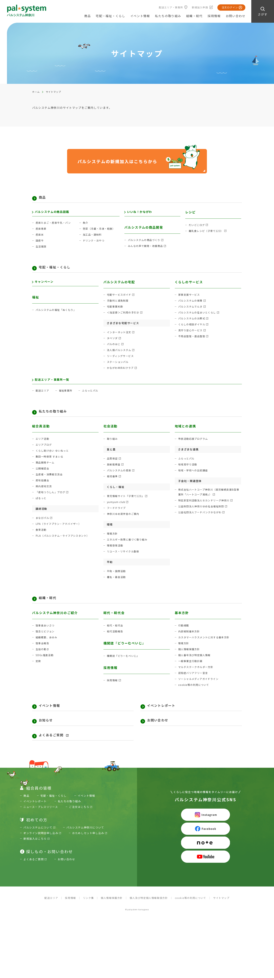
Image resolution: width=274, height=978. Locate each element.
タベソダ (112, 344)
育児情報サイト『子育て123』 (127, 506)
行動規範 (184, 637)
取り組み (112, 449)
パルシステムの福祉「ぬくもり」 (57, 318)
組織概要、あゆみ (47, 649)
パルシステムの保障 (191, 306)
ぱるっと (41, 508)
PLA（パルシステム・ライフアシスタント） (64, 546)
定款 (38, 673)
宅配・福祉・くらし (60, 272)
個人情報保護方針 (189, 661)
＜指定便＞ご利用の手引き (124, 318)
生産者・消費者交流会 (50, 484)
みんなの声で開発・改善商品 (146, 250)
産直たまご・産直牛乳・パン (54, 226)
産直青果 (41, 232)
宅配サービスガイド (120, 300)
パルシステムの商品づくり (145, 244)
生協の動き (43, 661)
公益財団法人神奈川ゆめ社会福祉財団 (202, 517)
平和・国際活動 (117, 581)
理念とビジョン (46, 643)
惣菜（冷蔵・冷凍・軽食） (100, 232)
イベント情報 (140, 16)
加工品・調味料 (93, 238)
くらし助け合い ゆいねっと (53, 460)
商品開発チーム (46, 472)
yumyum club (117, 512)
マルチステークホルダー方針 (197, 679)
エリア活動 (43, 449)
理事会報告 (43, 655)
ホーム (36, 91)
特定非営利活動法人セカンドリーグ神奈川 (205, 511)
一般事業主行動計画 (191, 673)
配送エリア (43, 398)
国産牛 (40, 244)
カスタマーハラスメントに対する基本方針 (205, 649)
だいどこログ (197, 226)
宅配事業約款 (115, 312)
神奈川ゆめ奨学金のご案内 (124, 524)
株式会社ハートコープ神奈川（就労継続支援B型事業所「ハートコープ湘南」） (209, 502)
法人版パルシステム (120, 356)
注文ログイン (230, 7)
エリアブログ (44, 455)
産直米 (40, 238)
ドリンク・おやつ (94, 244)
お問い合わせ (235, 16)
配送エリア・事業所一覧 (54, 386)
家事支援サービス (189, 300)
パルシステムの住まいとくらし (198, 318)
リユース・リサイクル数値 (124, 561)
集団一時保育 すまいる (50, 466)
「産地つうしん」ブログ (51, 502)
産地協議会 (43, 490)
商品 (43, 198)
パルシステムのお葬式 (192, 324)
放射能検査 (114, 474)
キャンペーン (45, 288)
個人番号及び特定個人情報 (195, 667)
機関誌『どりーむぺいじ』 (124, 668)
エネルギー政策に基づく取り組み (128, 549)
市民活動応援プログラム (194, 449)
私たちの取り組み (57, 420)
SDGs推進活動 (45, 667)
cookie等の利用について (194, 697)
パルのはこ (114, 350)
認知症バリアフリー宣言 (194, 685)
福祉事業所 (67, 398)
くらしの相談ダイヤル (192, 330)
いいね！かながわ (141, 214)
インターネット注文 (120, 338)
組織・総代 (50, 609)
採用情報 (214, 16)
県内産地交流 (44, 496)
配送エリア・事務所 (171, 7)
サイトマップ (221, 915)
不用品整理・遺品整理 (192, 342)
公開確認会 (43, 478)
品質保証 (112, 468)
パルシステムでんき (191, 312)
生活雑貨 (41, 250)
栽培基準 (112, 486)
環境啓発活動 (115, 555)
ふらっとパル (92, 398)
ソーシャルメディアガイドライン (199, 691)
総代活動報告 (115, 643)
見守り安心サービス (191, 336)
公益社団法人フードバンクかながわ (201, 523)
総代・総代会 (115, 637)
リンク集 (88, 915)
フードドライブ (117, 518)
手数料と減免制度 (118, 306)
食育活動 (41, 540)
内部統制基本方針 (189, 643)
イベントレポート (166, 718)
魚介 (86, 226)
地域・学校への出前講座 (194, 480)
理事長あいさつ (46, 637)
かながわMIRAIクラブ (121, 374)
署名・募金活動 (117, 587)
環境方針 (112, 543)
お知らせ (48, 735)
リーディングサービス (121, 362)
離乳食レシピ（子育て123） (207, 232)
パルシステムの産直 (120, 480)
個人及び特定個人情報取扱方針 (149, 915)
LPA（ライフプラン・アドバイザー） (60, 534)
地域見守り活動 (188, 474)
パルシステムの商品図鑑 (54, 214)
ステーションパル (118, 368)
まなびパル (43, 528)
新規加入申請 (200, 7)
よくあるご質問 (55, 752)
